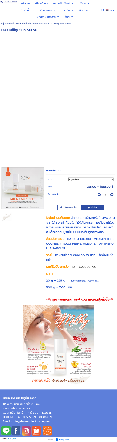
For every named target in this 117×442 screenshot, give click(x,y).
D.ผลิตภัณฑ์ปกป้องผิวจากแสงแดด (31, 23)
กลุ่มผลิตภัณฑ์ (7, 23)
